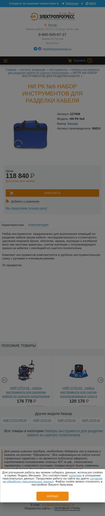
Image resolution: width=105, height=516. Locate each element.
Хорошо (52, 496)
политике (75, 475)
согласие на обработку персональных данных (52, 480)
